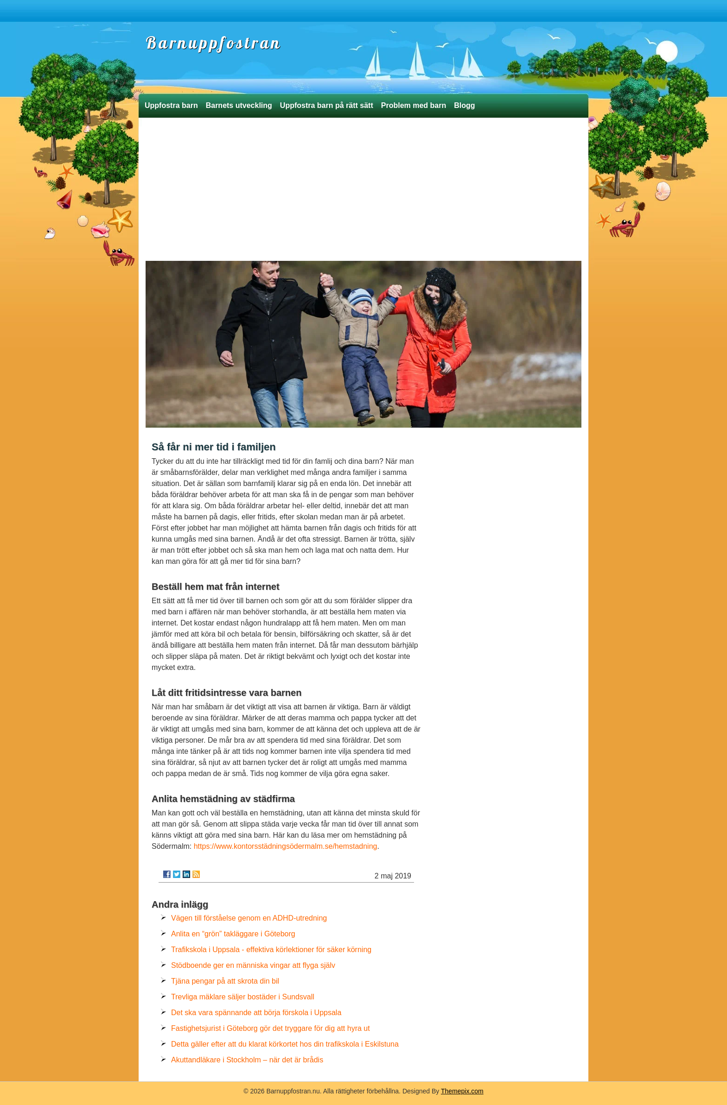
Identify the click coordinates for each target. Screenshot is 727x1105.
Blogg (464, 105)
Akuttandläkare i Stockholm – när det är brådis (247, 1060)
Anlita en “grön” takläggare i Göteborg (233, 934)
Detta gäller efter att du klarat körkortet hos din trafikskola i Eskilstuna (285, 1044)
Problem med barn (413, 105)
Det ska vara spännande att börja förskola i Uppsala (256, 1013)
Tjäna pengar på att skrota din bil (225, 981)
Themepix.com (462, 1091)
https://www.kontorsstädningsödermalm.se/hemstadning (285, 846)
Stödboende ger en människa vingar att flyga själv (253, 965)
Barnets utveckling (239, 105)
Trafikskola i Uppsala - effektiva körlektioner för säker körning (271, 949)
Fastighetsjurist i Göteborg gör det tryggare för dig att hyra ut (270, 1028)
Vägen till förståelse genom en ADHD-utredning (249, 918)
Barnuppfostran (214, 42)
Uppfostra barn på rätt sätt (326, 105)
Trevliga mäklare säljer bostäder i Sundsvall (242, 997)
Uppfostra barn (171, 105)
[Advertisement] (363, 191)
